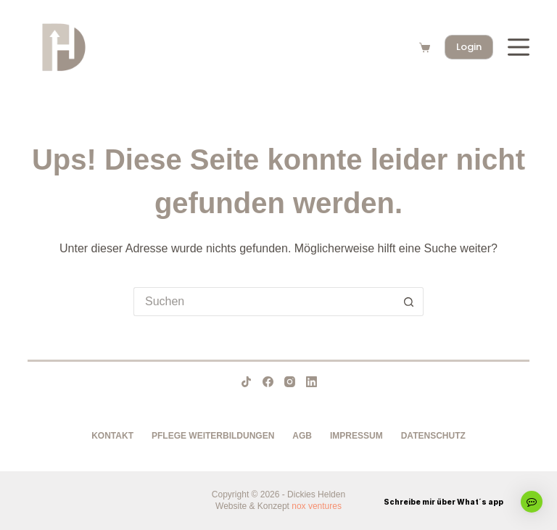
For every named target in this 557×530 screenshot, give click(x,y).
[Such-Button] (409, 301)
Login (469, 47)
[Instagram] (289, 381)
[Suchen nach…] (264, 301)
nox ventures (317, 506)
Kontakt (112, 436)
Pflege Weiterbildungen (213, 436)
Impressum (356, 436)
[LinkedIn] (311, 381)
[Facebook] (268, 381)
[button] (531, 502)
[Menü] (518, 47)
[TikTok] (246, 381)
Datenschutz (433, 436)
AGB (302, 436)
